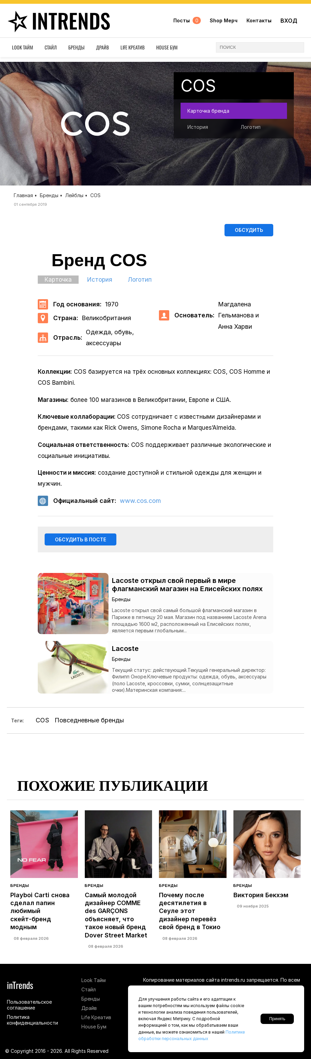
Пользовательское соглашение (29, 1005)
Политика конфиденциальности (32, 1020)
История (197, 127)
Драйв (102, 49)
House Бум (166, 49)
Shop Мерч (224, 21)
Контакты (259, 21)
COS (42, 722)
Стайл (51, 49)
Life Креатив (132, 49)
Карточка (58, 280)
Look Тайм (22, 49)
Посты (187, 21)
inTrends (58, 21)
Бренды (76, 49)
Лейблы (74, 195)
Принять (277, 1018)
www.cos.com (140, 501)
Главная (23, 195)
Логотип (251, 127)
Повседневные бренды (89, 722)
